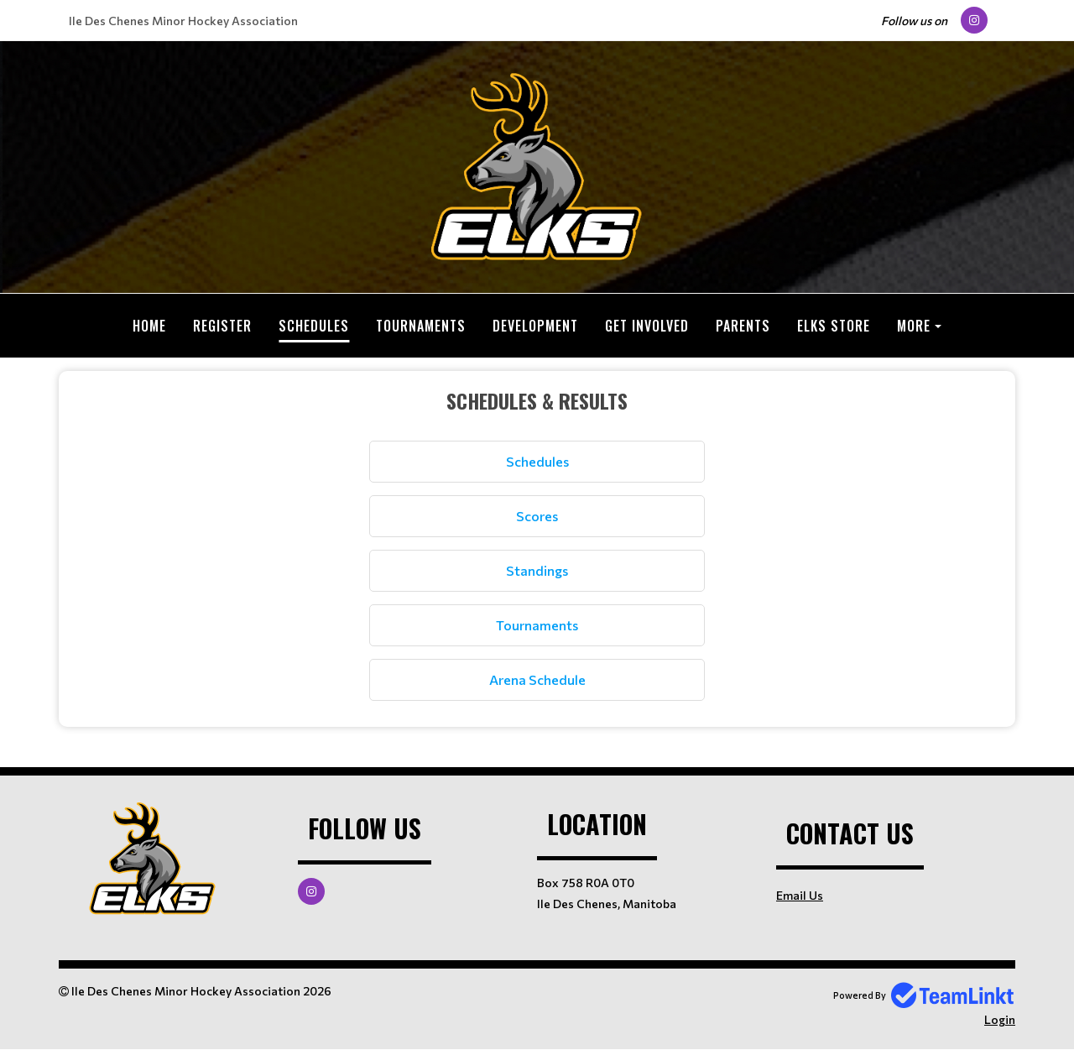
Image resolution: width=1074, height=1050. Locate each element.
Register (222, 326)
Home (149, 326)
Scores (537, 516)
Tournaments (421, 326)
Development (535, 326)
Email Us (799, 895)
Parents (743, 326)
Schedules (314, 326)
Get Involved (647, 326)
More (914, 326)
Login (999, 1019)
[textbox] (537, 543)
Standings (537, 570)
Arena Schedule (537, 679)
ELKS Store (833, 326)
